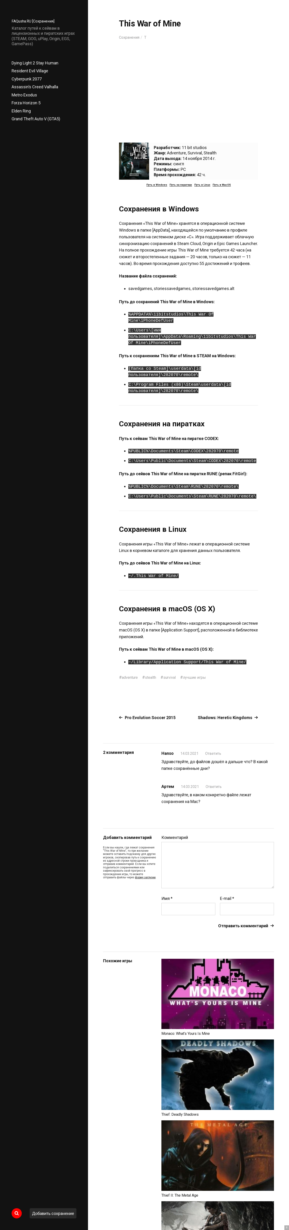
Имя (167, 898)
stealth (154, 677)
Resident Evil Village (30, 70)
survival (174, 677)
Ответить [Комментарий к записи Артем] (216, 786)
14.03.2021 (190, 753)
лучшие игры (201, 677)
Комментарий (174, 837)
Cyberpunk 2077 (27, 78)
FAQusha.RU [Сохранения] (36, 21)
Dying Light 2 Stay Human (35, 63)
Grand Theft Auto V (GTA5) (36, 118)
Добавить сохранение (53, 1213)
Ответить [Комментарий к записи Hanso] (216, 753)
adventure (131, 677)
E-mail (227, 898)
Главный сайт (262, 1209)
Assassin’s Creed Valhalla (35, 86)
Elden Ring (21, 110)
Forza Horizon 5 (26, 102)
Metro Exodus (24, 94)
